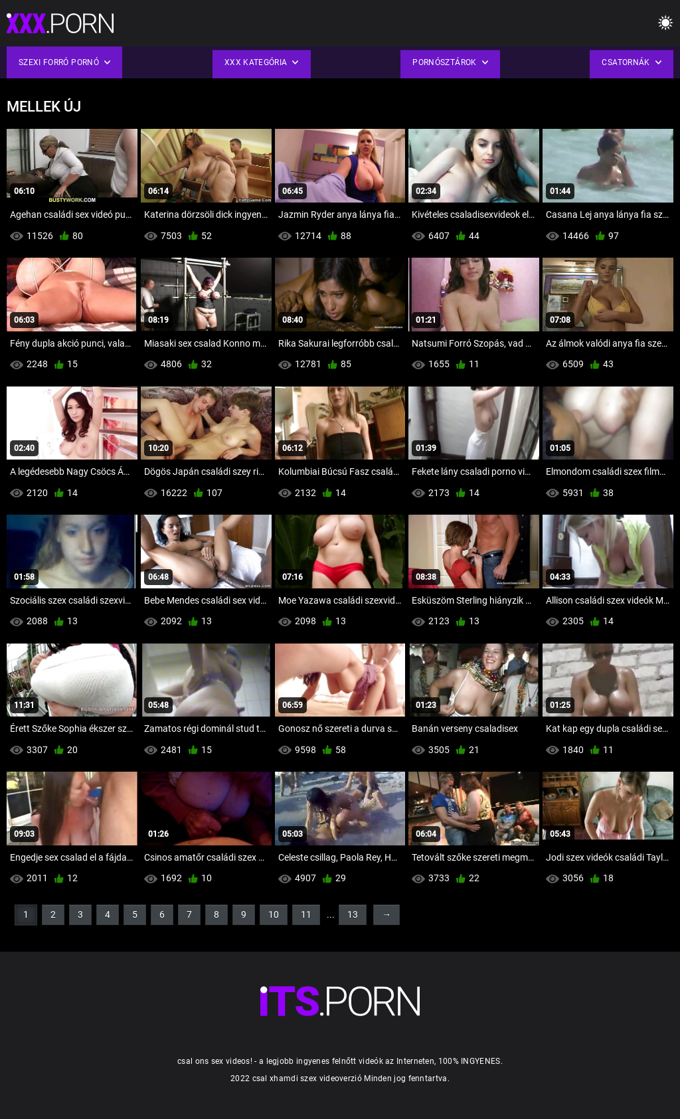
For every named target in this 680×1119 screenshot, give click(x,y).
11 (306, 914)
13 (352, 914)
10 (273, 914)
